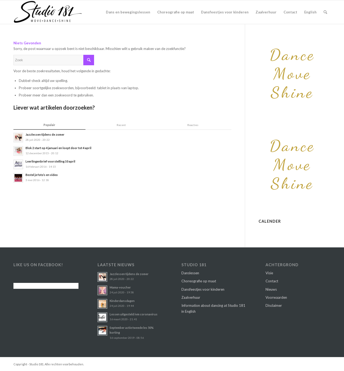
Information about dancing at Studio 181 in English (213, 308)
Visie (269, 273)
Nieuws (271, 289)
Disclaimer (274, 305)
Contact (272, 281)
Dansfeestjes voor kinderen (202, 289)
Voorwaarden (276, 297)
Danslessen (190, 273)
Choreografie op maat (198, 281)
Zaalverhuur (190, 297)
